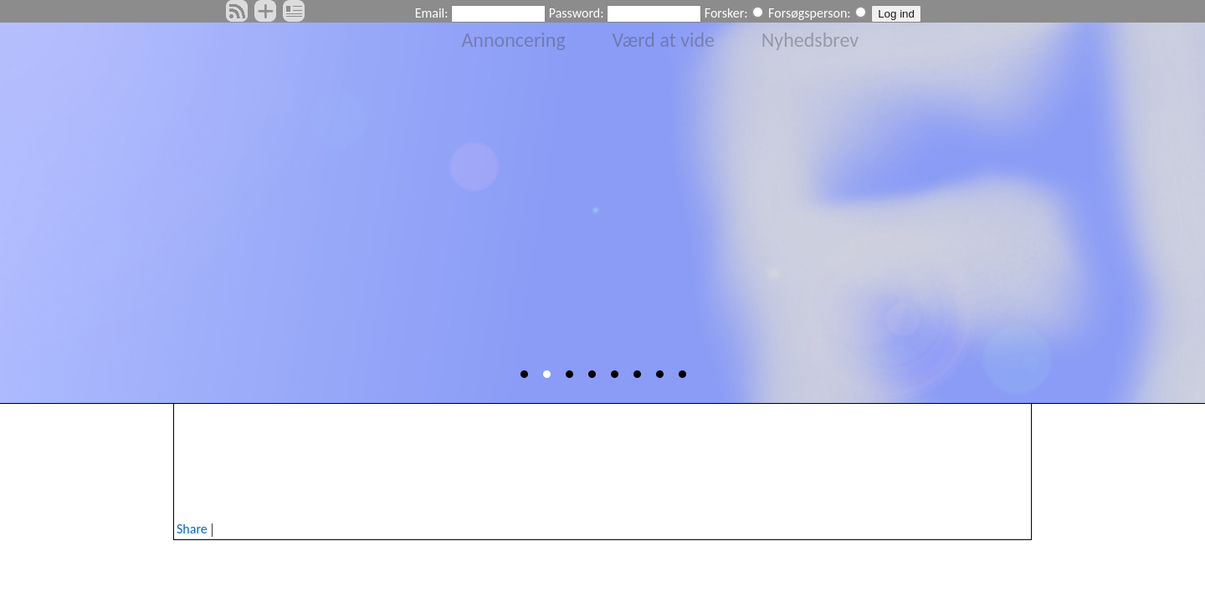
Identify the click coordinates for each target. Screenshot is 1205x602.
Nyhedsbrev (810, 40)
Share (192, 529)
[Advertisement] (602, 459)
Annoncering (513, 40)
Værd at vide (664, 40)
